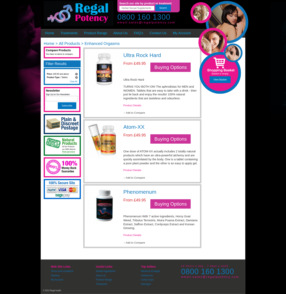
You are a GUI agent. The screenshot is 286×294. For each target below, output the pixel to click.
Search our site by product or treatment (145, 3)
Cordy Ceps (147, 279)
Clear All (73, 81)
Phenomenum (139, 192)
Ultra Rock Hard (142, 55)
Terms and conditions (62, 271)
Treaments (101, 284)
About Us (101, 275)
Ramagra (146, 284)
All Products (69, 43)
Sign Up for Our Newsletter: (58, 94)
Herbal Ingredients (105, 271)
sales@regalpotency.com (152, 22)
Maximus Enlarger (150, 271)
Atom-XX (134, 127)
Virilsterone (147, 275)
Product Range (104, 279)
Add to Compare (135, 112)
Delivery (55, 275)
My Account (57, 279)
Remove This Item (76, 74)
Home (49, 43)
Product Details (132, 105)
